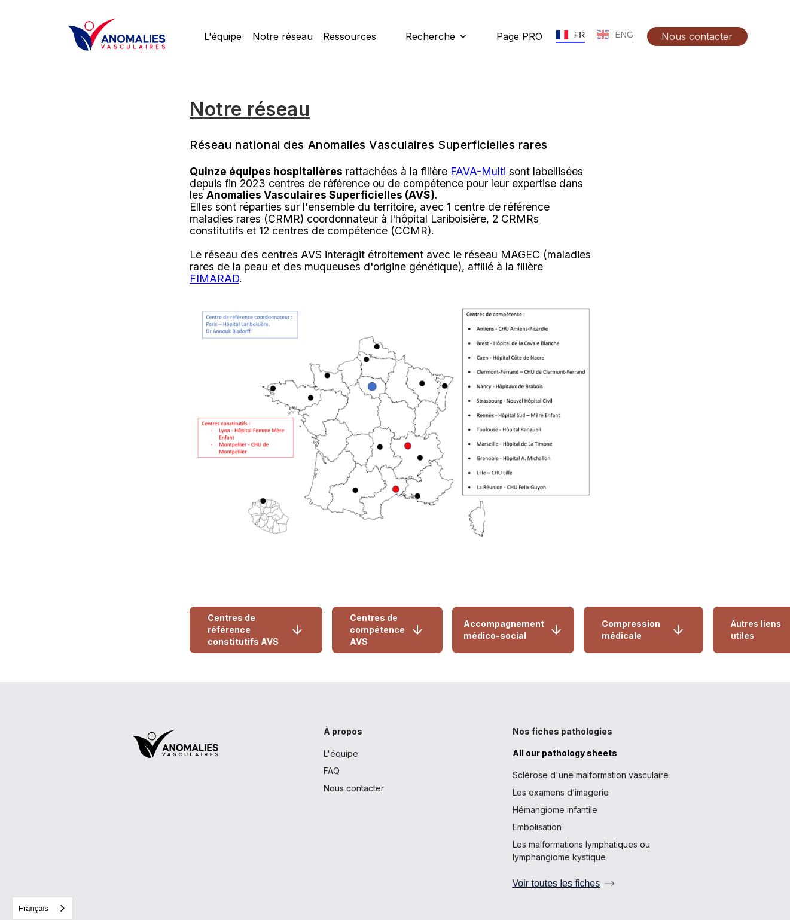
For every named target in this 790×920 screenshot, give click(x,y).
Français (33, 908)
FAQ (332, 771)
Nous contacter (354, 788)
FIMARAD (214, 278)
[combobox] (42, 908)
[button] (436, 36)
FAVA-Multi (478, 171)
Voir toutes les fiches (556, 883)
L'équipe (341, 753)
